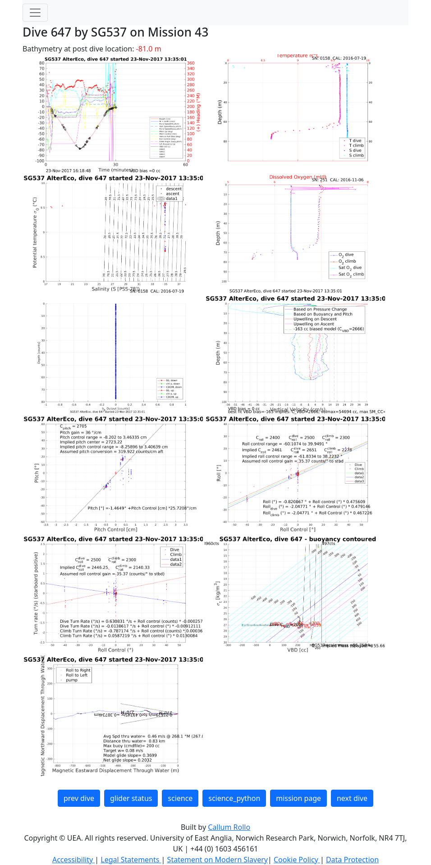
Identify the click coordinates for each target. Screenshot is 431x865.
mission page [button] (298, 798)
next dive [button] (352, 798)
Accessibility (73, 860)
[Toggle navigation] (35, 13)
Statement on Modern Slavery (217, 860)
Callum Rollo (229, 827)
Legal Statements (131, 860)
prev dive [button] (79, 798)
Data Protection (352, 860)
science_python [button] (234, 798)
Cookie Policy (297, 860)
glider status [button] (131, 798)
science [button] (180, 798)
